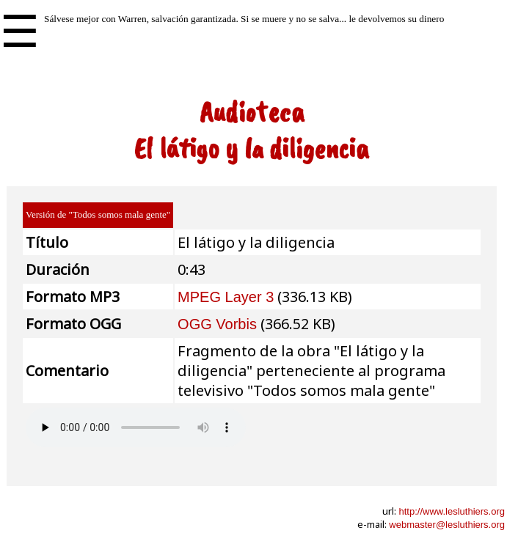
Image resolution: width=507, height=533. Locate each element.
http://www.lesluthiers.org (451, 511)
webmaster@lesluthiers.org (447, 524)
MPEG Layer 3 (226, 297)
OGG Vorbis (217, 324)
